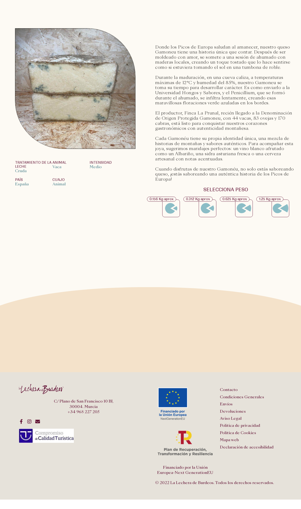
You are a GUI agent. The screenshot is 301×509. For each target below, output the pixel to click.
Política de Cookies (238, 433)
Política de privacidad (240, 425)
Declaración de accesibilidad (246, 447)
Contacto (229, 389)
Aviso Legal (231, 418)
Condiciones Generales (242, 397)
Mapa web (229, 440)
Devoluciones (233, 411)
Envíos (226, 404)
